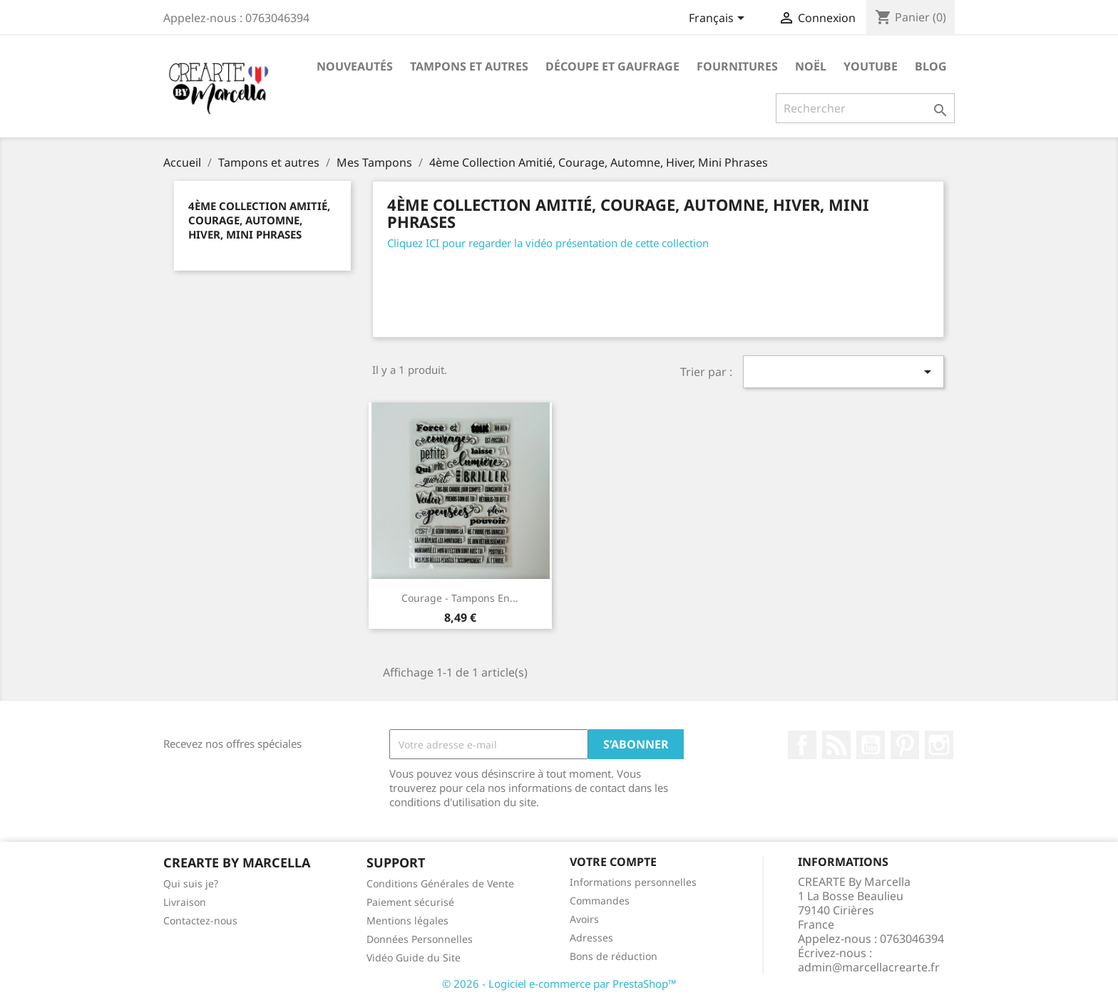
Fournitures (737, 66)
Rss (836, 745)
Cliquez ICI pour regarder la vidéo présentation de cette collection (548, 243)
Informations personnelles (633, 882)
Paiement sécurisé (410, 902)
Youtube (870, 66)
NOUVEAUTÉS (355, 66)
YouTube (870, 745)
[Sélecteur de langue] (719, 19)
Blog (931, 66)
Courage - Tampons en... (459, 598)
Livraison (184, 902)
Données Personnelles (419, 939)
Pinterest (905, 745)
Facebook (802, 745)
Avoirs (584, 919)
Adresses (591, 937)
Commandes (600, 900)
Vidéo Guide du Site (413, 957)
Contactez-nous (200, 920)
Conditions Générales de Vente (440, 883)
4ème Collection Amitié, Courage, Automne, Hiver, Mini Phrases (259, 220)
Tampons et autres (469, 66)
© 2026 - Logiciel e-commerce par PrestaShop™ (559, 983)
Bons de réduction (613, 956)
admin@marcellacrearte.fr (869, 967)
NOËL (810, 66)
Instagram (939, 745)
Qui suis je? (190, 883)
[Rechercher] (865, 108)
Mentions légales (407, 920)
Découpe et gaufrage (612, 66)
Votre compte (613, 862)
